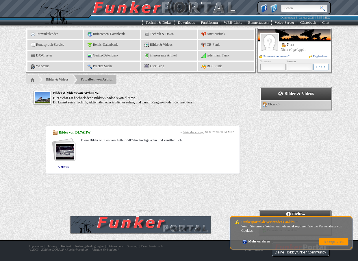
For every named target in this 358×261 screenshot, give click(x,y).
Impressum (36, 246)
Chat (325, 22)
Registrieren (319, 56)
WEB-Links (233, 22)
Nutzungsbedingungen (89, 246)
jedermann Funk (215, 55)
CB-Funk (210, 45)
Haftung (52, 246)
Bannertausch (258, 22)
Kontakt (66, 246)
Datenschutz (115, 246)
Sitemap (132, 246)
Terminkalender (44, 34)
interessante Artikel (160, 55)
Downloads (186, 22)
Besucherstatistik (152, 246)
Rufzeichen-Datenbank (106, 34)
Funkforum (209, 22)
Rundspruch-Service (47, 45)
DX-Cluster (41, 55)
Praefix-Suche (100, 66)
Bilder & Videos (158, 45)
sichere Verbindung (105, 249)
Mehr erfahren (256, 241)
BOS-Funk (211, 66)
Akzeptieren (334, 242)
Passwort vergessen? (274, 56)
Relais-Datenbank (103, 45)
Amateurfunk (213, 34)
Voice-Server (284, 22)
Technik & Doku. (159, 22)
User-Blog (154, 66)
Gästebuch (308, 22)
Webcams (40, 66)
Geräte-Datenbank (103, 55)
